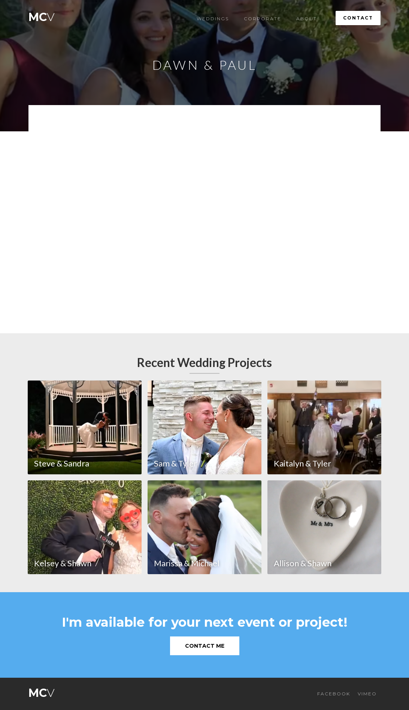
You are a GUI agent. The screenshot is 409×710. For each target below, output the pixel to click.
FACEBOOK (333, 693)
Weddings (213, 18)
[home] (41, 15)
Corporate (262, 18)
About (306, 18)
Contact (358, 18)
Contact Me (204, 645)
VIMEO (367, 693)
